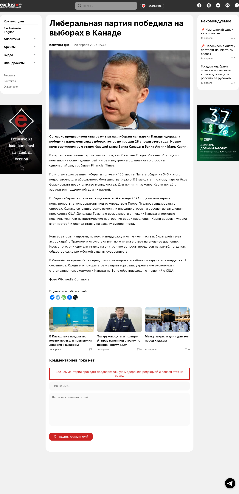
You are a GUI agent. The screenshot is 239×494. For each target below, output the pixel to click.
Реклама (9, 75)
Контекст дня (14, 21)
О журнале (11, 86)
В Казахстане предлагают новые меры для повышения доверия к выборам (70, 340)
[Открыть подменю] (35, 39)
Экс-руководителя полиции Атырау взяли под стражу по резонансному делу (118, 340)
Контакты (10, 81)
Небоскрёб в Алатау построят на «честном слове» (218, 50)
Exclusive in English (12, 30)
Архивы (9, 47)
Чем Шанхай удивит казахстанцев (218, 31)
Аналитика (12, 39)
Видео (8, 55)
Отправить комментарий (71, 442)
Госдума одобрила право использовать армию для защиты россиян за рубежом (216, 72)
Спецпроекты (14, 63)
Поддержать (152, 6)
